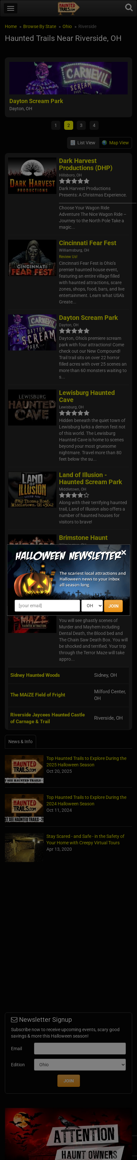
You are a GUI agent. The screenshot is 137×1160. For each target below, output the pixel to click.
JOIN (113, 606)
